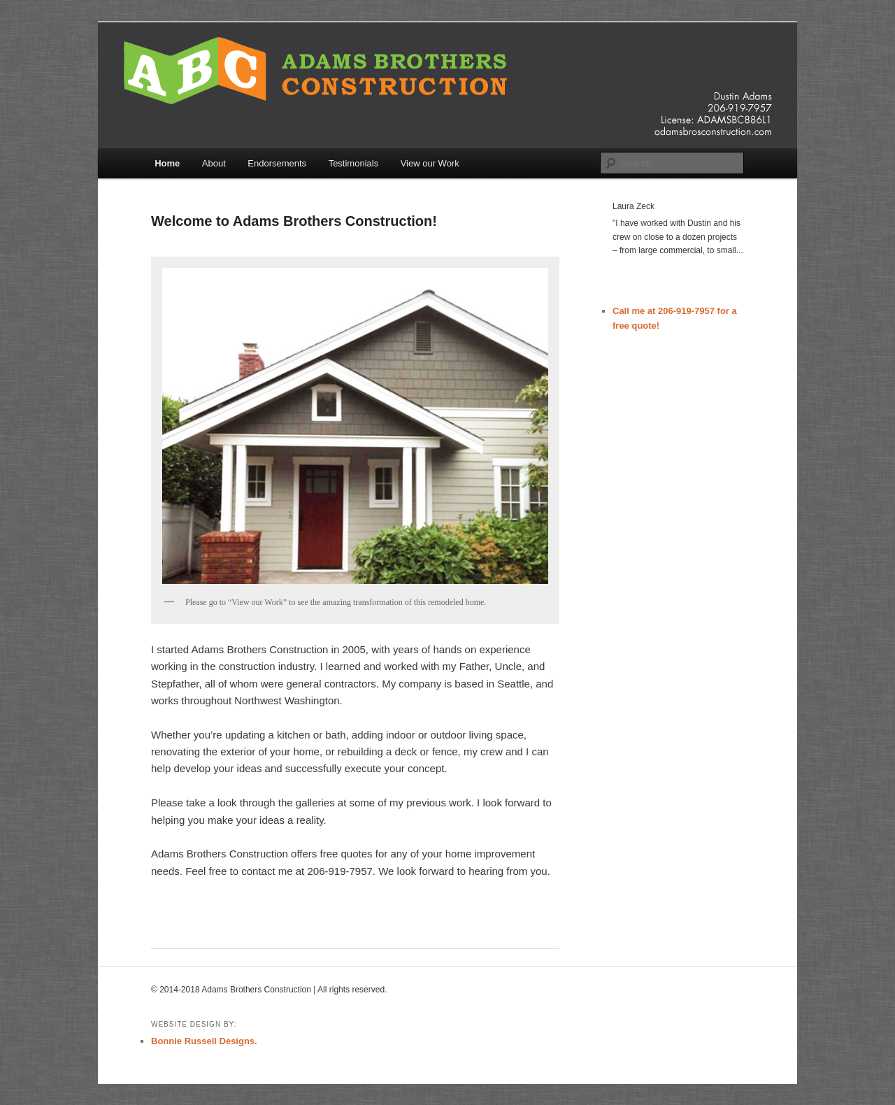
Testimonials (354, 163)
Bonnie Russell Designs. (204, 1041)
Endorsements (277, 163)
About (214, 163)
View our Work (430, 163)
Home (167, 163)
